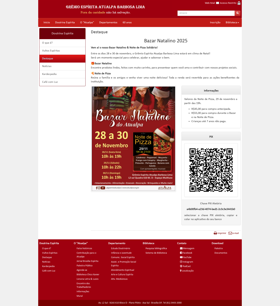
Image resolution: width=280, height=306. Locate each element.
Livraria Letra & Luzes (87, 279)
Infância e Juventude (121, 253)
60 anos (127, 22)
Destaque (47, 58)
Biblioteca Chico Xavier (88, 274)
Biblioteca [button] (232, 22)
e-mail (234, 233)
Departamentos (108, 22)
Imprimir (220, 233)
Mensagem (187, 248)
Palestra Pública (84, 265)
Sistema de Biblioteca (156, 253)
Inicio (47, 22)
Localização (187, 271)
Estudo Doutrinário (120, 248)
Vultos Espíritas (51, 50)
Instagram (186, 262)
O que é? (47, 42)
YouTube (185, 257)
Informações (83, 291)
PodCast (185, 266)
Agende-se (82, 270)
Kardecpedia (49, 74)
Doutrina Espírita (65, 22)
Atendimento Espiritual (122, 270)
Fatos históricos (84, 248)
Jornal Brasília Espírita (87, 261)
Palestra (218, 248)
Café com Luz (50, 82)
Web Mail (212, 3)
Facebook (186, 253)
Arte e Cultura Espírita (122, 274)
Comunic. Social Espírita (123, 257)
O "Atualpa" (87, 22)
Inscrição (215, 22)
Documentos (220, 253)
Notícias (46, 66)
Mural (80, 296)
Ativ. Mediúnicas (119, 279)
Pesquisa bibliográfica (156, 248)
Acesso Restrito (230, 3)
